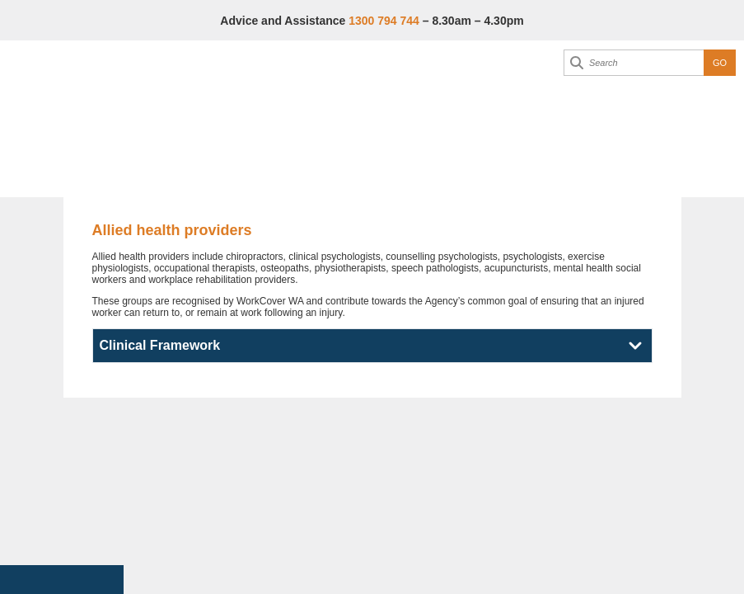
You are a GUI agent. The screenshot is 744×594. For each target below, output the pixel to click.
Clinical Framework (160, 345)
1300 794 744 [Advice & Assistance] (384, 20)
